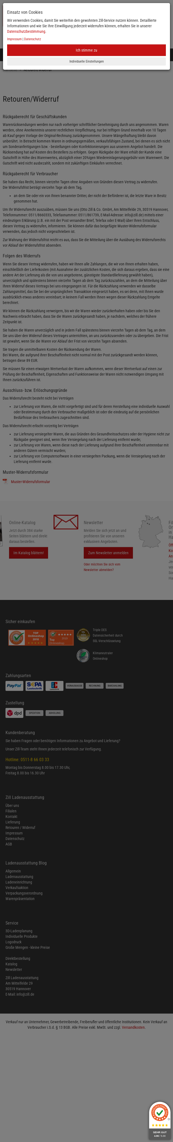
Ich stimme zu (86, 50)
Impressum (14, 39)
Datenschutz (32, 39)
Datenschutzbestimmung (26, 31)
